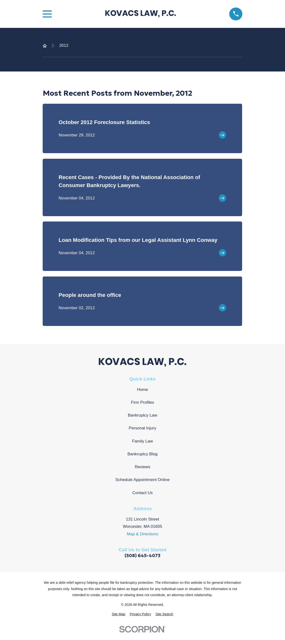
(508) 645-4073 (142, 555)
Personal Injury (142, 428)
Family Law (142, 441)
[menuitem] (118, 614)
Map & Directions (142, 534)
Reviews (142, 467)
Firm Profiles (142, 402)
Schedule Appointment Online (142, 479)
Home (142, 389)
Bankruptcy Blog (142, 454)
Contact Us (142, 492)
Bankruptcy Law (142, 415)
